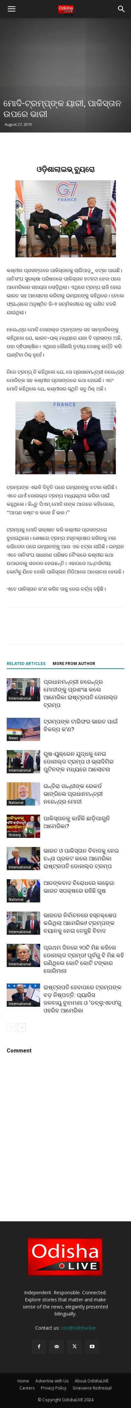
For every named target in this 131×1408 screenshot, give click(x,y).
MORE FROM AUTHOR (74, 663)
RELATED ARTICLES (26, 663)
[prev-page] (11, 1027)
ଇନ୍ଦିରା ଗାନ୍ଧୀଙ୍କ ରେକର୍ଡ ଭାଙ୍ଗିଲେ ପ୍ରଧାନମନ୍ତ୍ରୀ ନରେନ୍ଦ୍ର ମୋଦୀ (73, 794)
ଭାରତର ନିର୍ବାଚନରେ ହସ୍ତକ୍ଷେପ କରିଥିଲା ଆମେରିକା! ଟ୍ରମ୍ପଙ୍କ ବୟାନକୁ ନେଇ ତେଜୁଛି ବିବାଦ (80, 923)
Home (23, 1381)
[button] (11, 9)
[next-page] (21, 1027)
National (16, 802)
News (13, 738)
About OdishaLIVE (92, 1381)
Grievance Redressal (92, 1388)
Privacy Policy (53, 1388)
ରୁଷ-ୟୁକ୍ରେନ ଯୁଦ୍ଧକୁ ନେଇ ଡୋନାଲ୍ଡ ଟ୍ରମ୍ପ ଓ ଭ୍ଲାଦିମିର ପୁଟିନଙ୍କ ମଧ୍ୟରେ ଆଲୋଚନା (79, 761)
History (15, 834)
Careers (27, 1388)
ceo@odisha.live (78, 1328)
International (20, 698)
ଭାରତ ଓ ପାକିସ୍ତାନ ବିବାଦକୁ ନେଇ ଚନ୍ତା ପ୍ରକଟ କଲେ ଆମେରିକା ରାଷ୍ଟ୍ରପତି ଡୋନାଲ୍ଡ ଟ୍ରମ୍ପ (81, 858)
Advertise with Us (52, 1381)
